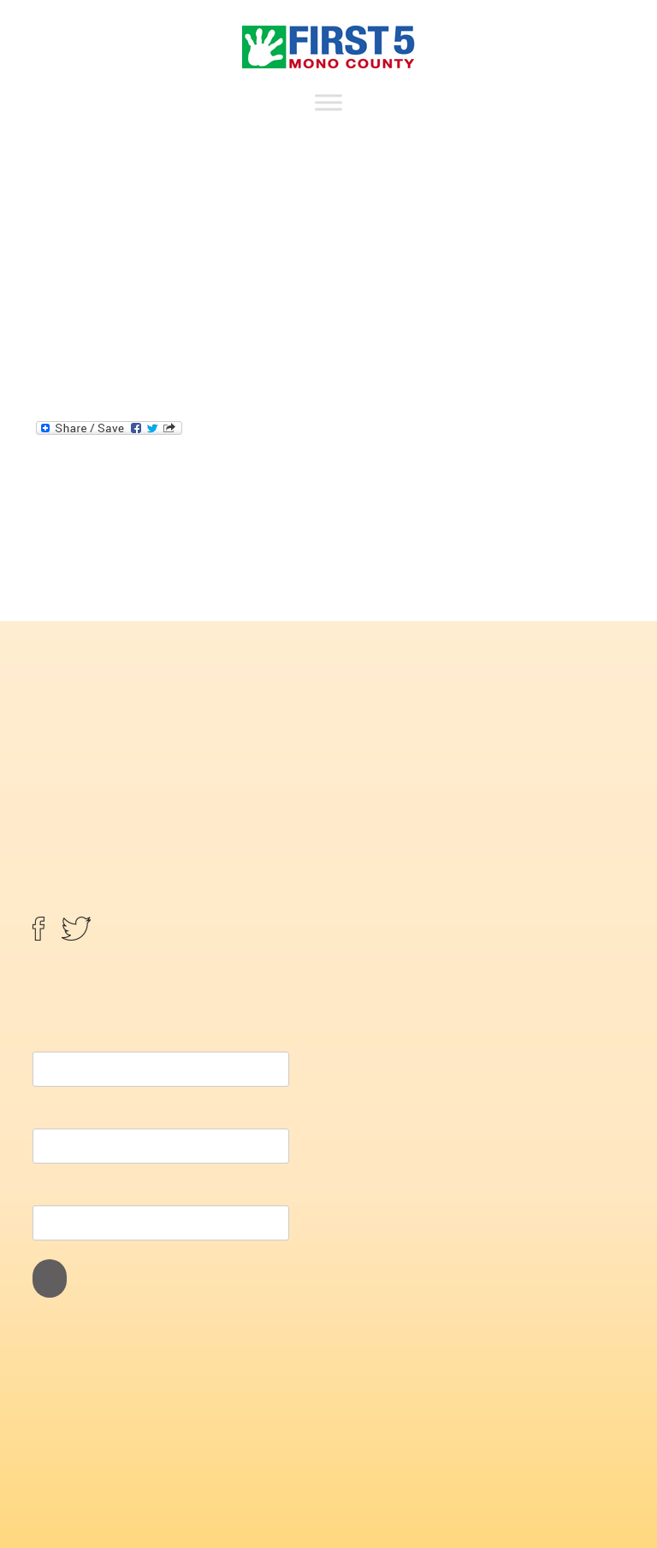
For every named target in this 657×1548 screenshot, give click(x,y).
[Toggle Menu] (328, 102)
